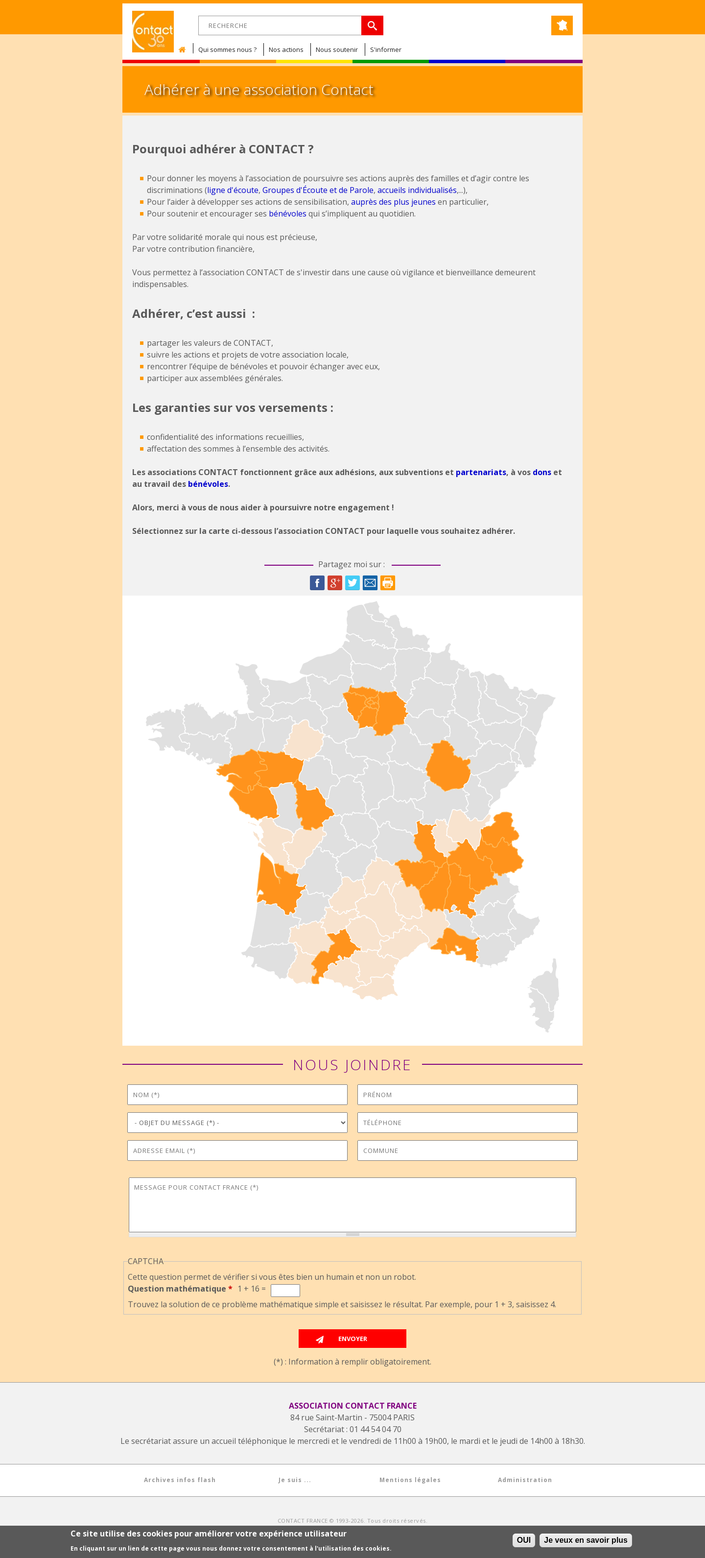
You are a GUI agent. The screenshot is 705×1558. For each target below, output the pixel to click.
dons (542, 472)
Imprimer (388, 583)
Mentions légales (410, 1480)
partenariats (481, 472)
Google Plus (335, 583)
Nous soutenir (337, 49)
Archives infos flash (180, 1480)
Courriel (370, 583)
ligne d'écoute (232, 190)
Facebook (317, 583)
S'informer (385, 49)
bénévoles (287, 213)
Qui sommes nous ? (227, 49)
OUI (524, 1543)
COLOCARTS (425, 1527)
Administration (525, 1480)
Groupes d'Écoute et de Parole (318, 190)
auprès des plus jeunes (393, 201)
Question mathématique (180, 1288)
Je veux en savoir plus (586, 1543)
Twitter (352, 583)
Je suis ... (295, 1480)
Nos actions (286, 49)
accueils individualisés (417, 190)
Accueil (184, 49)
